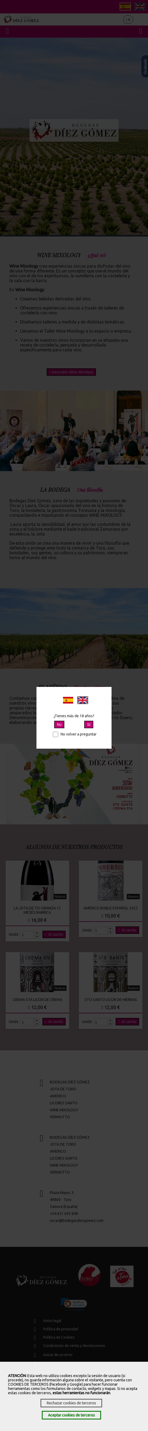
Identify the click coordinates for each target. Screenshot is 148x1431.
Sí (88, 724)
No (59, 724)
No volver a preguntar (75, 734)
